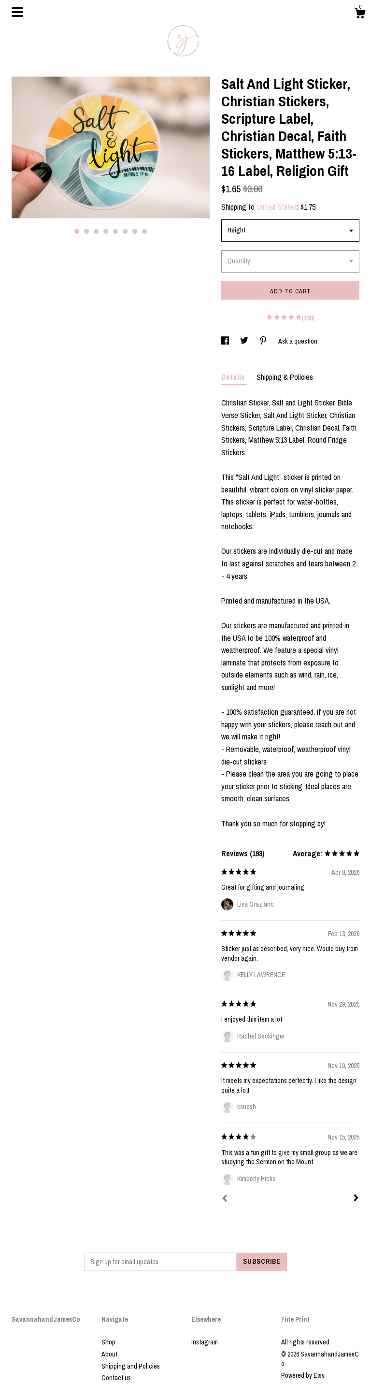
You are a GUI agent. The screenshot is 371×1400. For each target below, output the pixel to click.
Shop (108, 1342)
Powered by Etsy (303, 1375)
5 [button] (115, 231)
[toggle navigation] (17, 12)
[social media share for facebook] (225, 341)
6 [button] (125, 231)
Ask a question (297, 341)
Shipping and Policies (130, 1366)
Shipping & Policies (285, 377)
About (109, 1354)
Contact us (116, 1377)
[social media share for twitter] (245, 341)
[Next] (356, 1199)
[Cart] (360, 14)
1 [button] (76, 231)
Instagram (204, 1342)
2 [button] (86, 231)
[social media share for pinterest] (264, 341)
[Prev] (224, 1199)
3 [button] (96, 231)
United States (277, 207)
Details (234, 377)
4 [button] (105, 231)
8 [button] (144, 231)
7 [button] (134, 231)
